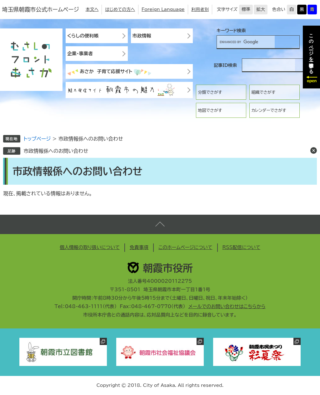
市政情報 (141, 35)
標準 (246, 9)
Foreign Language (163, 9)
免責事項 (139, 247)
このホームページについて (185, 247)
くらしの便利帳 (82, 35)
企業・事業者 (80, 53)
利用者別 (200, 9)
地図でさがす (210, 110)
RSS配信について (241, 247)
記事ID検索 (225, 65)
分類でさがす (210, 92)
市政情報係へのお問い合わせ (55, 150)
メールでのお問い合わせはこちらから (227, 306)
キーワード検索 (231, 30)
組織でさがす (263, 92)
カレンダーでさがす (268, 110)
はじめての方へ (120, 9)
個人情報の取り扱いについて (90, 247)
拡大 (260, 9)
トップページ (37, 138)
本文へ (92, 9)
